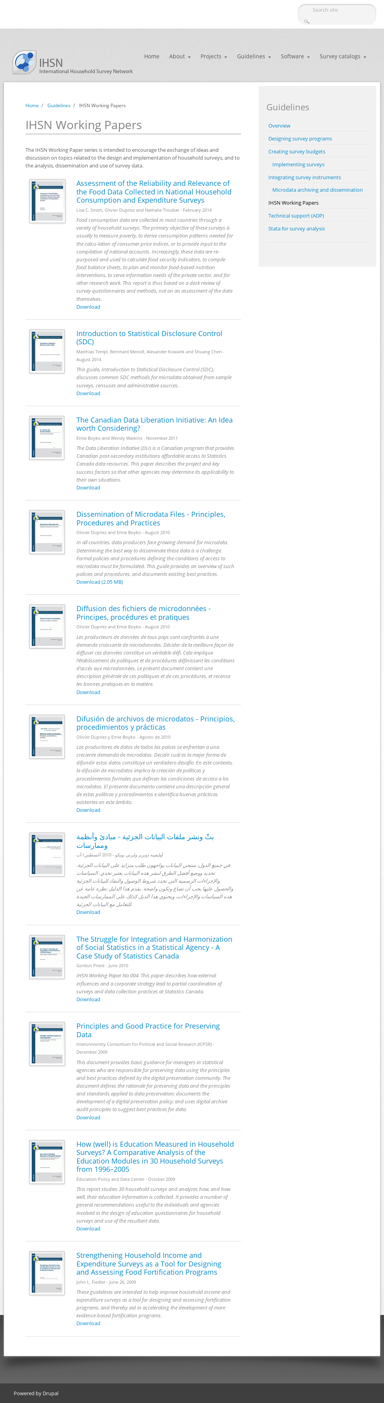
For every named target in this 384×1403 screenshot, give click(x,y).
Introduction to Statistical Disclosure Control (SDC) (149, 338)
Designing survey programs (300, 138)
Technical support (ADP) (296, 215)
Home (151, 56)
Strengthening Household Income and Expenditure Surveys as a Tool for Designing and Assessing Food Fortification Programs (148, 1263)
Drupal (50, 1393)
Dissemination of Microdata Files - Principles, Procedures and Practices (150, 518)
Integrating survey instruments (304, 177)
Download (88, 306)
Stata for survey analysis (296, 228)
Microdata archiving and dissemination (317, 189)
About (177, 56)
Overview (279, 125)
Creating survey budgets (296, 151)
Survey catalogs (340, 56)
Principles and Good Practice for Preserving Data (148, 1030)
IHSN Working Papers (293, 202)
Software (292, 56)
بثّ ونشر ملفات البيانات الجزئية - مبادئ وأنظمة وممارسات (145, 841)
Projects (211, 56)
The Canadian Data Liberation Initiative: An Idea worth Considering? (154, 424)
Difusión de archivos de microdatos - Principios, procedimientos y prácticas (155, 723)
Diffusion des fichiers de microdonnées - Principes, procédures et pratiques (143, 613)
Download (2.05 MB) (99, 581)
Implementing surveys (298, 164)
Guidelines (251, 56)
